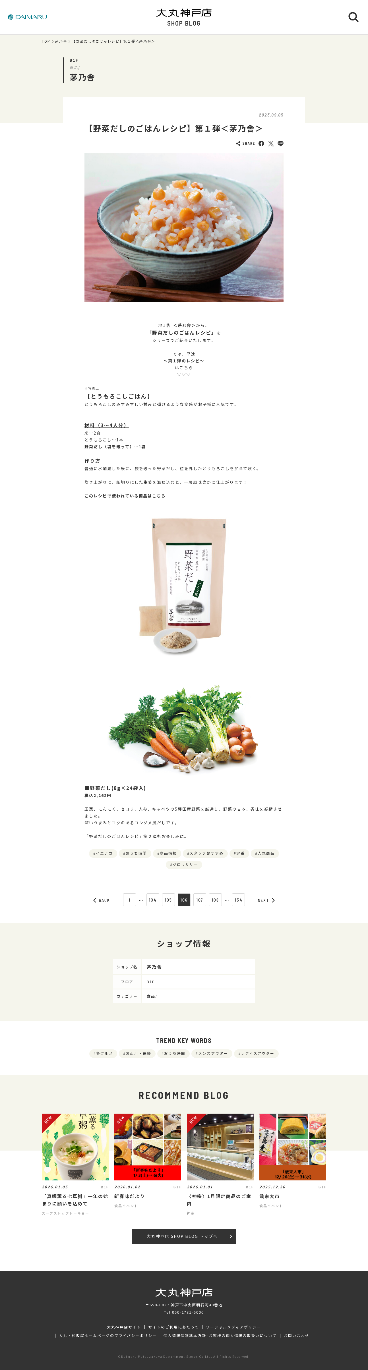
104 (153, 899)
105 (168, 899)
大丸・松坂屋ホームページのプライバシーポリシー (108, 1336)
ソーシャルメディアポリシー (233, 1327)
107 (199, 899)
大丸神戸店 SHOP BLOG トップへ (189, 1236)
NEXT (266, 900)
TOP (46, 41)
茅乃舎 (61, 41)
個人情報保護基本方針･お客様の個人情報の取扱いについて (220, 1336)
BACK (101, 900)
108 (215, 899)
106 (184, 899)
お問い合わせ (296, 1336)
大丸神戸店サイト (124, 1327)
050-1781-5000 (188, 1312)
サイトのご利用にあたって (173, 1327)
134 (239, 899)
